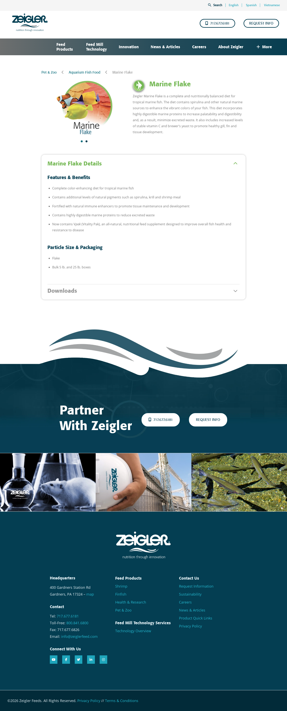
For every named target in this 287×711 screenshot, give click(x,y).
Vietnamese (272, 5)
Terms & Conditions (121, 700)
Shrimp (121, 586)
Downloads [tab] (62, 290)
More (264, 46)
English (234, 5)
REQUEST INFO (261, 23)
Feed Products (64, 47)
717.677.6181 (217, 23)
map (90, 594)
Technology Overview (133, 630)
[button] (81, 141)
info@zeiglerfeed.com (79, 636)
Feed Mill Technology (96, 47)
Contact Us (189, 578)
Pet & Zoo (49, 72)
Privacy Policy (190, 626)
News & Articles (165, 46)
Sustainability (190, 594)
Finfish (120, 594)
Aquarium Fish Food (84, 72)
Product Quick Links (195, 618)
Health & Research (130, 602)
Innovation (129, 46)
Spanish (251, 5)
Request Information (196, 586)
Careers (199, 46)
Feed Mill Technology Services (143, 622)
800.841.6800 (77, 622)
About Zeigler (230, 46)
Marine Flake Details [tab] (74, 163)
